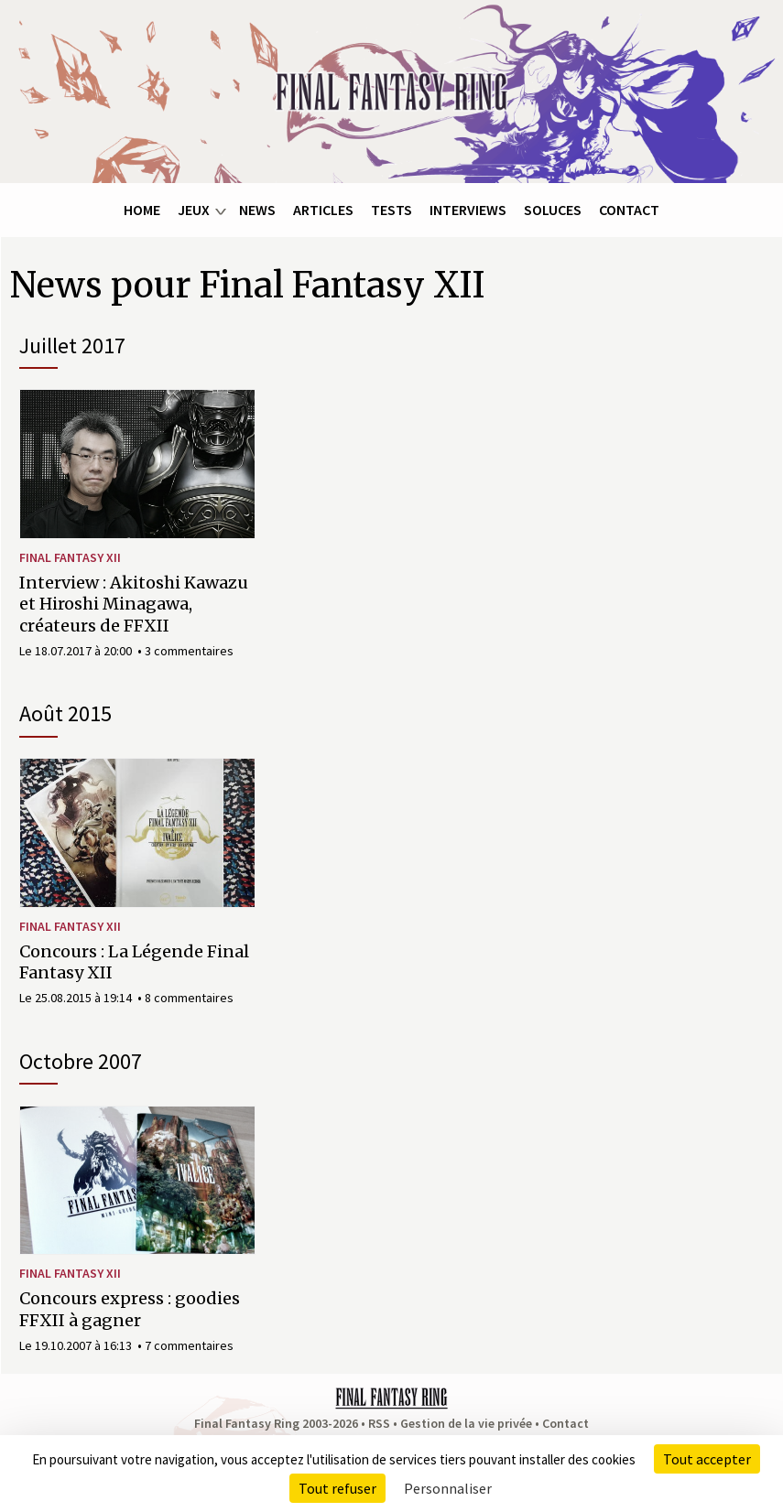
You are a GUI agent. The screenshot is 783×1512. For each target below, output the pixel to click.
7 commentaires (189, 1345)
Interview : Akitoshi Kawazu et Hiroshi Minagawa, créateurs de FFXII (133, 604)
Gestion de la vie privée (466, 1423)
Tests (391, 209)
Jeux (194, 209)
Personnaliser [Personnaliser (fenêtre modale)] (448, 1488)
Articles (323, 209)
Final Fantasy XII (70, 557)
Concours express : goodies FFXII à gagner (129, 1309)
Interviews (468, 209)
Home (142, 209)
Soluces (553, 209)
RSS (379, 1423)
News (257, 209)
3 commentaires (189, 651)
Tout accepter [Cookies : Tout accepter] (707, 1459)
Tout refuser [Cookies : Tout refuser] (337, 1488)
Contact (629, 209)
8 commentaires (189, 997)
